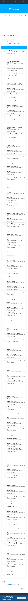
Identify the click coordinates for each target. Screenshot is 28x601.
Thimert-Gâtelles (10, 569)
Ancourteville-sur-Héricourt (12, 260)
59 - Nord (12, 294)
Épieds (8, 375)
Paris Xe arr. (13, 174)
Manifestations (13, 65)
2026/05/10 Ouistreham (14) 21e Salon (15, 83)
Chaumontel (9, 197)
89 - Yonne (13, 148)
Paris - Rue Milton (10, 527)
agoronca (16, 156)
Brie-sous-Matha (10, 223)
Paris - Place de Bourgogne (12, 438)
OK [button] (21, 597)
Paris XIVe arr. (13, 383)
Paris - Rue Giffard (10, 312)
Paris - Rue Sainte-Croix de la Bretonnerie (15, 365)
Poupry (8, 239)
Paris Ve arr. (13, 545)
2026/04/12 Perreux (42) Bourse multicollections (13, 94)
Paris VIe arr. (13, 91)
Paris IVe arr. (13, 367)
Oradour (8, 427)
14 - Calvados (13, 467)
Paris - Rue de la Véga (11, 307)
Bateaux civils (13, 477)
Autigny (8, 155)
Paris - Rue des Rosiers (11, 401)
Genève (8, 474)
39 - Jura (12, 113)
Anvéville (8, 328)
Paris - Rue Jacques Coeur (12, 443)
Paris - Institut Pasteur (11, 181)
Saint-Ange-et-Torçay (11, 563)
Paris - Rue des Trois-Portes (12, 166)
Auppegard (9, 276)
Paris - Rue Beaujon (11, 50)
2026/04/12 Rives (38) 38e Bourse (14, 100)
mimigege (16, 111)
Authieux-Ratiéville (10, 265)
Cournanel (9, 192)
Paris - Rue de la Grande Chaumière (14, 333)
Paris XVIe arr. (13, 488)
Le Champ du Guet (10, 145)
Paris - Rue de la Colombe (12, 422)
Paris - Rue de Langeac (11, 208)
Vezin (8, 553)
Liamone (8, 370)
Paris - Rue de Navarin (11, 140)
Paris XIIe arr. (13, 310)
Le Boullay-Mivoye (10, 244)
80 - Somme (13, 179)
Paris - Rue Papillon (11, 574)
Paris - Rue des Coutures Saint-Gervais (15, 213)
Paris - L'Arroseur (10, 255)
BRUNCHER (9, 218)
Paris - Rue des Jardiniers (12, 511)
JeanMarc (16, 51)
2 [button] (11, 43)
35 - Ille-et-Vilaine (14, 70)
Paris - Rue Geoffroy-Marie (12, 105)
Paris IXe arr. (13, 108)
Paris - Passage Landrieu (12, 150)
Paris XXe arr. (13, 482)
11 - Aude (12, 195)
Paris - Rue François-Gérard (12, 485)
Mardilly (8, 187)
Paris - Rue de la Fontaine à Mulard (14, 448)
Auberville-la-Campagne (12, 286)
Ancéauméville (10, 344)
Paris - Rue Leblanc (10, 412)
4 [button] (14, 43)
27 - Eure (12, 378)
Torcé (8, 67)
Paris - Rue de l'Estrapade (12, 542)
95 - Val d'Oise (13, 200)
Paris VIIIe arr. (13, 53)
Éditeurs (12, 503)
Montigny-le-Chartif (11, 391)
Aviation (12, 221)
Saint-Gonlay (9, 72)
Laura (8, 122)
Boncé (8, 417)
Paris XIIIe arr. (13, 315)
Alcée (8, 495)
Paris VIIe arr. (13, 153)
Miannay (8, 176)
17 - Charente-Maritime (15, 226)
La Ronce (8, 317)
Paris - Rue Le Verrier (11, 349)
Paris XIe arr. (13, 231)
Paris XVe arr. (13, 184)
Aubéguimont (9, 297)
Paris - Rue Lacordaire (11, 469)
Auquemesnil (9, 270)
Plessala (8, 516)
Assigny (8, 302)
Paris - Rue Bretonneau (11, 480)
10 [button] (18, 43)
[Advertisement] (14, 26)
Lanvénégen (9, 537)
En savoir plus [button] (8, 599)
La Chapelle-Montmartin (12, 506)
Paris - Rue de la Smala (11, 459)
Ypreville (8, 521)
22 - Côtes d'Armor (14, 519)
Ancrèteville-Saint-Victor (12, 338)
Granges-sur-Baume (11, 110)
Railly (8, 359)
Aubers (8, 291)
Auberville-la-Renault (11, 281)
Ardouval (8, 323)
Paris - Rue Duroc (10, 202)
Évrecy (8, 464)
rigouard (15, 193)
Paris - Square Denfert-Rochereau (14, 548)
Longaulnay (9, 78)
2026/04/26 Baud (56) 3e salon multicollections (13, 62)
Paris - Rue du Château (11, 385)
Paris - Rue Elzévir (10, 56)
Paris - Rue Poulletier (11, 453)
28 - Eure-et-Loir (13, 242)
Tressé (8, 532)
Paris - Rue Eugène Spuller (12, 234)
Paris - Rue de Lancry (11, 171)
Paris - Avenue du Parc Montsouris (14, 380)
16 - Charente (13, 430)
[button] (8, 43)
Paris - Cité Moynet (10, 396)
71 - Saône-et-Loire (14, 163)
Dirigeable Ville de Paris (11, 354)
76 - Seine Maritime (14, 158)
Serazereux (9, 558)
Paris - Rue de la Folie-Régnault (13, 229)
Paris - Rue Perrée (10, 249)
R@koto (15, 63)
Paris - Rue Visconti (11, 88)
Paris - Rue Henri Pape (11, 490)
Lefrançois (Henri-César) (12, 501)
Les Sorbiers (9, 406)
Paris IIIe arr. (13, 58)
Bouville (8, 433)
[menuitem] (3, 2)
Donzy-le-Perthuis (10, 161)
